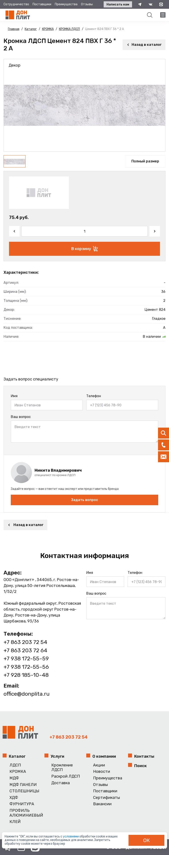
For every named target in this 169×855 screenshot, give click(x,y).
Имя (14, 396)
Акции (99, 765)
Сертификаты (106, 797)
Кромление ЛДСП (62, 767)
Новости (101, 771)
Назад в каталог (144, 45)
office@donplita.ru (27, 694)
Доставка (60, 783)
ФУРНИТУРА (21, 804)
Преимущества (66, 4)
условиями (71, 836)
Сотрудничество (16, 4)
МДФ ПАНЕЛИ (23, 784)
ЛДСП (15, 765)
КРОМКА (17, 771)
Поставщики (42, 4)
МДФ (14, 778)
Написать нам (118, 4)
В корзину (84, 248)
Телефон (93, 396)
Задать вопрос (84, 500)
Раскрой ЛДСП (65, 776)
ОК (146, 840)
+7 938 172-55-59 (26, 658)
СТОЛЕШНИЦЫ (24, 791)
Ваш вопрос (21, 417)
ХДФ (13, 797)
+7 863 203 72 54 (25, 642)
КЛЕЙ (15, 821)
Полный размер (145, 161)
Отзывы (87, 4)
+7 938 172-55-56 (26, 667)
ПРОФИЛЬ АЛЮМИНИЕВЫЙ (25, 813)
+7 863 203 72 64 (25, 650)
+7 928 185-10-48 (26, 675)
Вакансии (102, 804)
